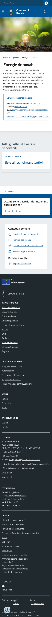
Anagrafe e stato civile (12, 366)
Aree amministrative (11, 307)
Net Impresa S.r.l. (30, 612)
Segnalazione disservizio (13, 565)
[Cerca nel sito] (43, 11)
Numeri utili (7, 477)
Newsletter (7, 589)
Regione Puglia (9, 3)
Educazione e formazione (13, 375)
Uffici (4, 333)
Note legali (7, 550)
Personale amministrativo (13, 325)
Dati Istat (6, 541)
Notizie (5, 398)
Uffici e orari (7, 472)
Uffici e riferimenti (13, 157)
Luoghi (5, 422)
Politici (5, 329)
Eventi (5, 427)
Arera (4, 537)
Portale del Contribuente (13, 528)
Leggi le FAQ (7, 562)
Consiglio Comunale (11, 346)
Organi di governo (10, 320)
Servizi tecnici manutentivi (19, 97)
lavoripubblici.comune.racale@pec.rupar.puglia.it (28, 116)
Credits (16, 603)
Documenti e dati (9, 311)
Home (5, 57)
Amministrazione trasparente (15, 558)
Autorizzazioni (8, 370)
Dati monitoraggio (10, 600)
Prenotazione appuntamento (15, 568)
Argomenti (15, 57)
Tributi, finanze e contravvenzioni (17, 383)
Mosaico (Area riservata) (13, 524)
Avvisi (4, 407)
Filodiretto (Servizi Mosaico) (14, 520)
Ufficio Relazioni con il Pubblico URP (18, 468)
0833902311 (16, 451)
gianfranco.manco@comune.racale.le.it (30, 109)
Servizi (32, 600)
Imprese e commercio (11, 379)
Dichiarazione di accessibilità (14, 555)
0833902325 (20, 106)
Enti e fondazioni (9, 316)
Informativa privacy (10, 546)
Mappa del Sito (37, 603)
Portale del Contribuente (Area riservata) (20, 533)
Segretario (6, 351)
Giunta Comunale (10, 342)
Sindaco (5, 338)
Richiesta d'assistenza (12, 572)
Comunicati (7, 403)
